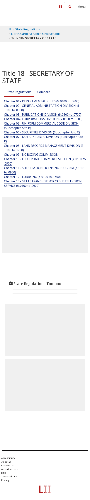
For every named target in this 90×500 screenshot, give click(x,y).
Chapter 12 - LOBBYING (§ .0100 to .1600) (32, 177)
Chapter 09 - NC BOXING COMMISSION (31, 155)
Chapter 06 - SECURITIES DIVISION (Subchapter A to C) (42, 132)
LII (9, 29)
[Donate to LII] (60, 6)
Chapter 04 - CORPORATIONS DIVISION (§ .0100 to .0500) (43, 119)
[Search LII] (70, 6)
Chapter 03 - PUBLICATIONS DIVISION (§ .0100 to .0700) (42, 114)
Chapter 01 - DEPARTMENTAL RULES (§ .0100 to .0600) (41, 101)
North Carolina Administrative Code (35, 34)
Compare (43, 92)
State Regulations (27, 29)
